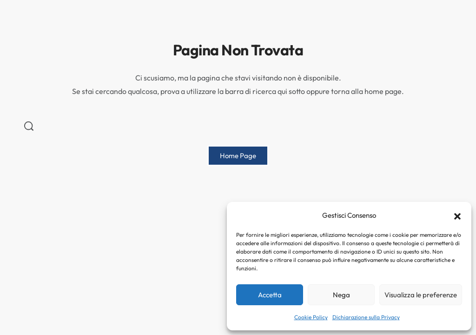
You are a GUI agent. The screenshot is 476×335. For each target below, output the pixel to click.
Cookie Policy (311, 317)
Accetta (270, 294)
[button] (457, 215)
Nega (341, 294)
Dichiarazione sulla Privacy (366, 317)
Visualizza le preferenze (420, 294)
